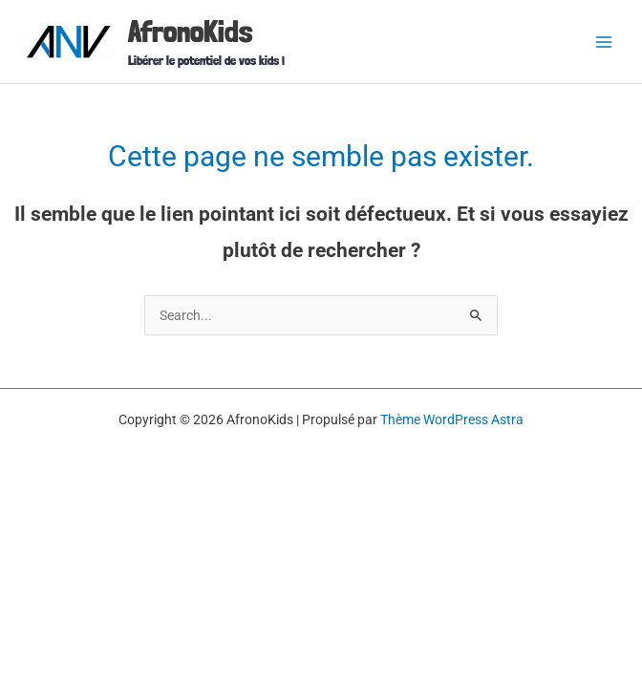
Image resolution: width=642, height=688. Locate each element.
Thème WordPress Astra (452, 419)
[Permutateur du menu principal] (604, 41)
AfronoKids (190, 31)
